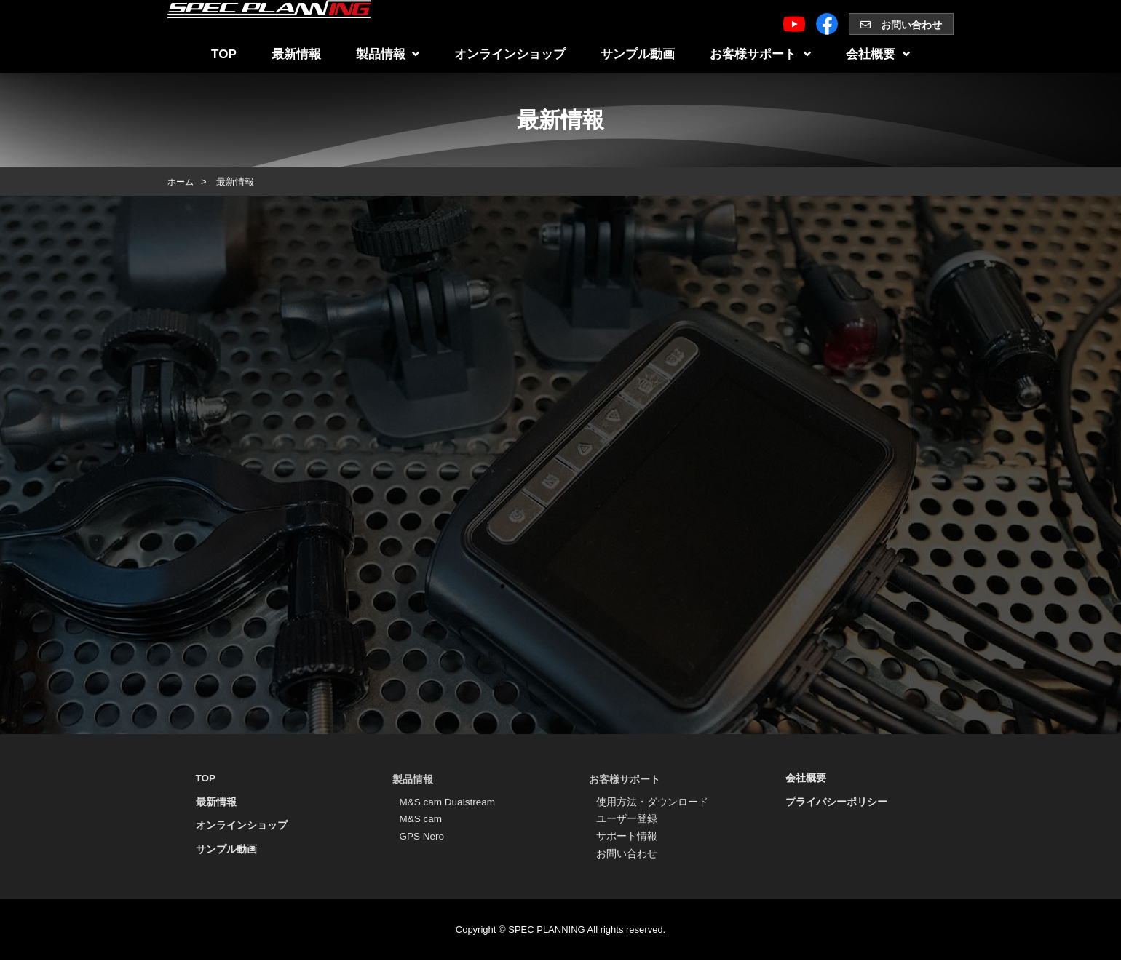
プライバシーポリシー (836, 805)
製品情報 (388, 54)
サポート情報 (626, 844)
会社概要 (878, 54)
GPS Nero (423, 844)
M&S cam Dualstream (449, 804)
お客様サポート (760, 54)
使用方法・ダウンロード (652, 804)
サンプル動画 (638, 54)
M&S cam (422, 824)
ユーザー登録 (626, 824)
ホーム (181, 181)
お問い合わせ (901, 25)
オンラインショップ (510, 54)
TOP (224, 54)
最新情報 (296, 54)
